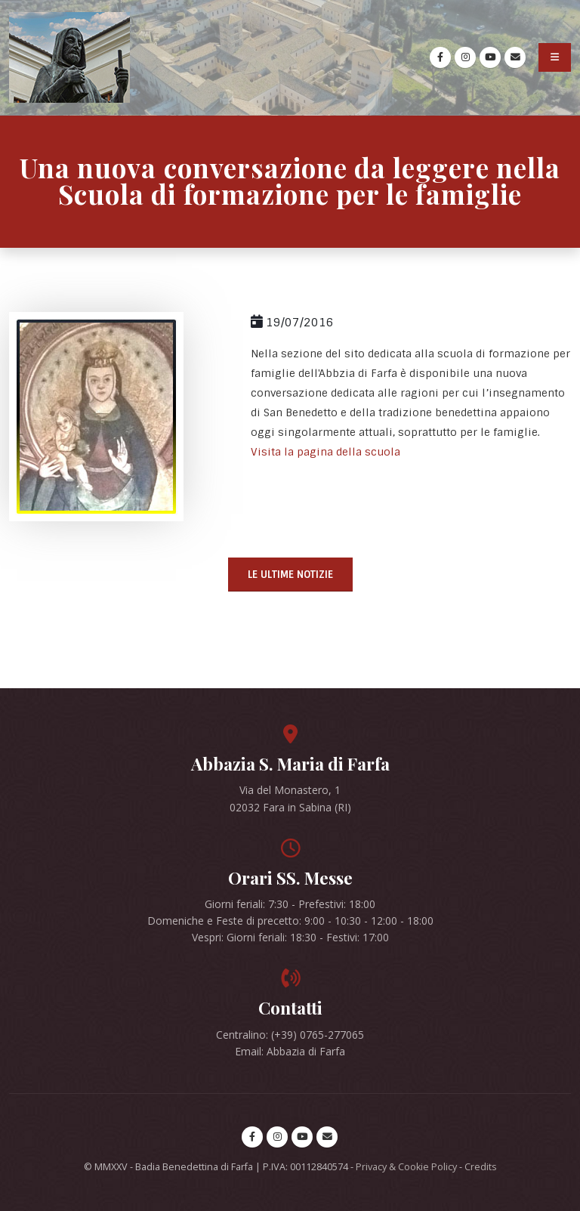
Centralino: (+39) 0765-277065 (290, 1034)
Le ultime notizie (290, 574)
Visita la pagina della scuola (325, 452)
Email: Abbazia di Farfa (290, 1051)
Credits (480, 1166)
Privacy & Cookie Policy (406, 1166)
